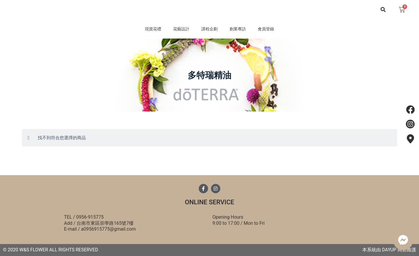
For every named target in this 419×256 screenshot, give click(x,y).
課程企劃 (209, 30)
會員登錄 (275, 30)
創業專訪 (242, 30)
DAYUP (389, 249)
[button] (383, 11)
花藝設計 (177, 30)
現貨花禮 (144, 30)
